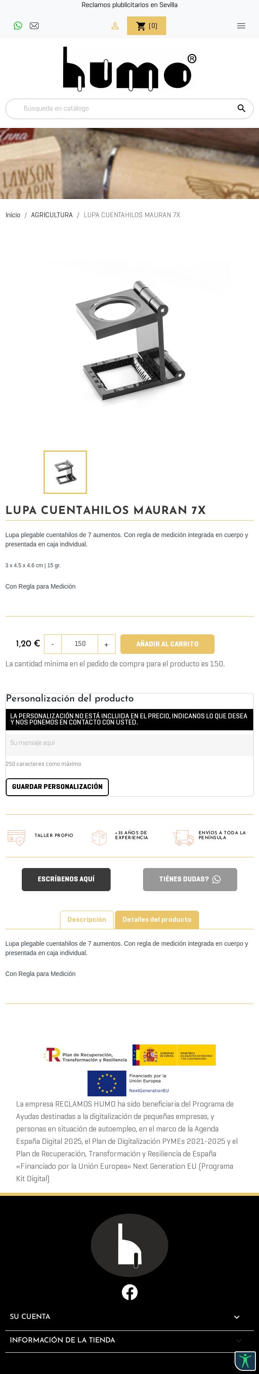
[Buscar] (129, 109)
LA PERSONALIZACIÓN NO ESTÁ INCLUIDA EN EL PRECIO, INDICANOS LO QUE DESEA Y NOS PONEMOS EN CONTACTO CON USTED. (128, 719)
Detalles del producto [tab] (157, 920)
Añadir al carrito (167, 644)
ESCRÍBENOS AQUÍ (66, 879)
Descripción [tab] (87, 920)
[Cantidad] (80, 644)
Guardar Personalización (57, 787)
